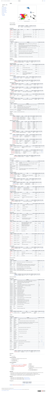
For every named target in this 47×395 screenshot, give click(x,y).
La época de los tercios (26, 377)
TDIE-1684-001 (14, 135)
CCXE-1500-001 (14, 122)
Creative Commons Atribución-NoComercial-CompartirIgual (16, 389)
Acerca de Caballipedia (4, 390)
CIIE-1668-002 (14, 143)
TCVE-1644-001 (16, 81)
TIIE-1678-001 (12, 91)
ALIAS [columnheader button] (18, 29)
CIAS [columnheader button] (21, 29)
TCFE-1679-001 (15, 184)
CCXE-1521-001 (14, 124)
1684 (24, 383)
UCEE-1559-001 (12, 174)
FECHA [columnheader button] (39, 29)
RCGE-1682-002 (13, 201)
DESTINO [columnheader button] (36, 29)
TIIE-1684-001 (14, 141)
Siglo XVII (27, 383)
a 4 (41, 341)
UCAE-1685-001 (14, 132)
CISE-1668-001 (16, 156)
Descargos (8, 390)
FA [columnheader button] (41, 29)
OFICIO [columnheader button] (11, 260)
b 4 (43, 222)
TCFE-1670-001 (15, 183)
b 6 (43, 226)
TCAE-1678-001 (13, 84)
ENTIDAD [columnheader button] (15, 29)
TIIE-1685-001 (14, 142)
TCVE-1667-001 (12, 187)
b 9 (42, 236)
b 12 (43, 312)
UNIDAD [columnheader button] (11, 29)
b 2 (43, 223)
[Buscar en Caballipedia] (10, 0)
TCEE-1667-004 (12, 175)
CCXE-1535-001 (14, 119)
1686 (30, 383)
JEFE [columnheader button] (27, 29)
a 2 (41, 336)
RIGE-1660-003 (12, 99)
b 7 (43, 230)
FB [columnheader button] (43, 29)
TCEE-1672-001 (12, 176)
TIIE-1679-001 (14, 140)
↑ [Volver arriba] (11, 358)
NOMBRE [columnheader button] (27, 260)
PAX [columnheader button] (33, 29)
